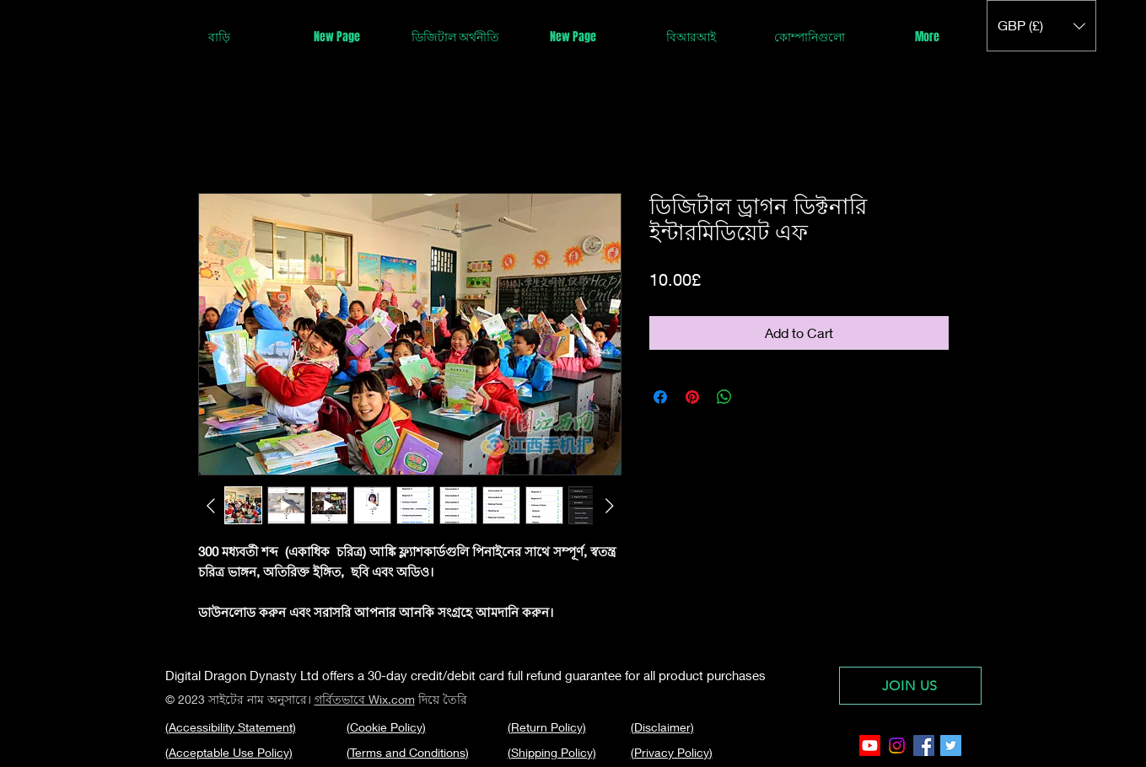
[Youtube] (869, 745)
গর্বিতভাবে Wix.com (365, 699)
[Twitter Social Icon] (950, 745)
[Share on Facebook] (660, 397)
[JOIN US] (910, 686)
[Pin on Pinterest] (692, 397)
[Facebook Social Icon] (923, 745)
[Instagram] (896, 745)
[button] (1041, 25)
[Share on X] (756, 397)
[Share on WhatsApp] (724, 397)
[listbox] (1041, 25)
